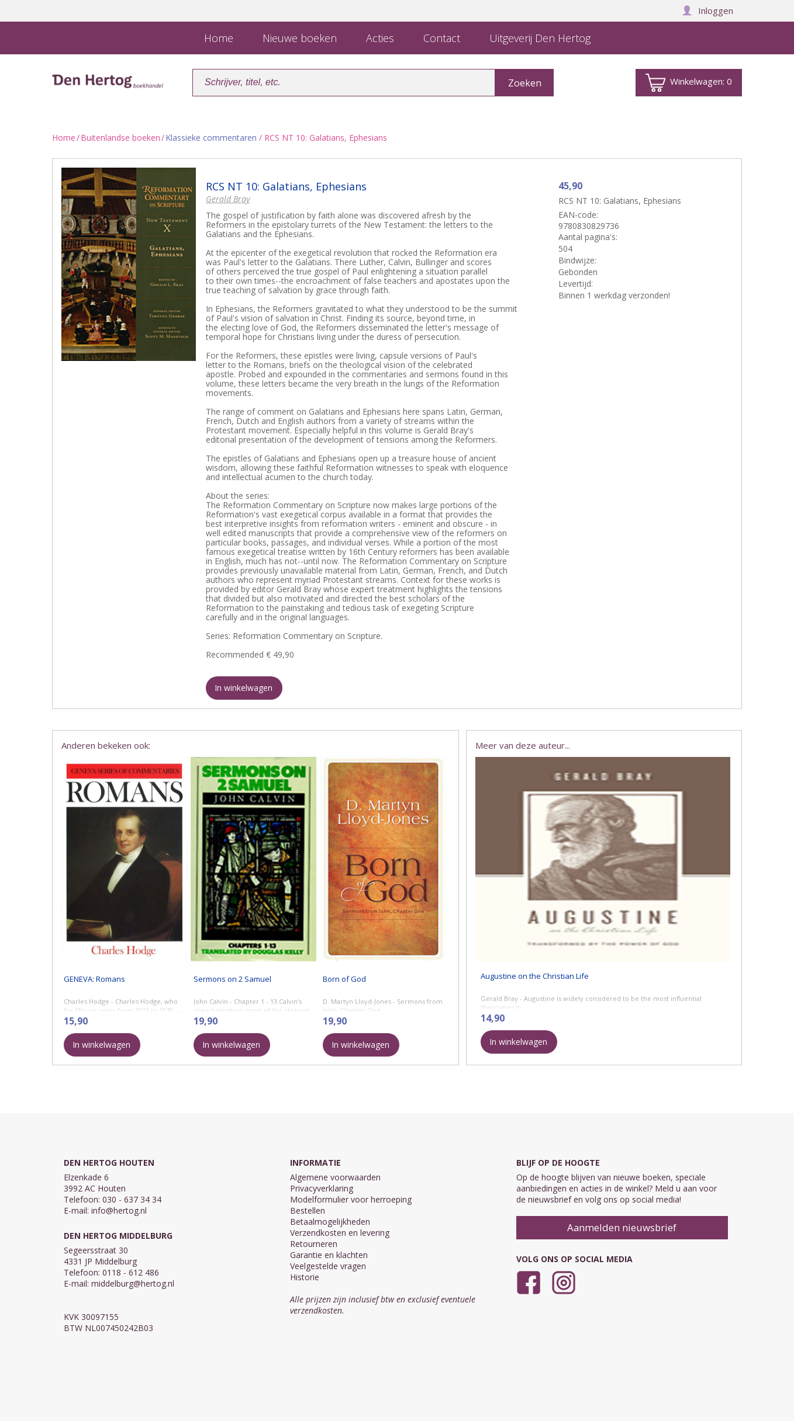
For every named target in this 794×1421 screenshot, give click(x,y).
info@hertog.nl (119, 1210)
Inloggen (707, 10)
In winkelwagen (243, 687)
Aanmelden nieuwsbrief (621, 1227)
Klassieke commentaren (211, 137)
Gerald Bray (228, 198)
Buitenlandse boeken (120, 137)
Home (63, 137)
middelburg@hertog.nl (132, 1283)
